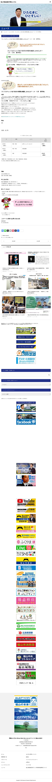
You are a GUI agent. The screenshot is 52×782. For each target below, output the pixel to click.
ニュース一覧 (5, 237)
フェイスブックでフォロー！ (32, 759)
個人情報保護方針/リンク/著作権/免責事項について (36, 767)
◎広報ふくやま (10, 237)
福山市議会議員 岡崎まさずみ (8, 2)
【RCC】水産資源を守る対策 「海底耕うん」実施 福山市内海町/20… (38, 292)
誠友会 (27, 756)
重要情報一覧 (4, 756)
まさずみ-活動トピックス (31, 754)
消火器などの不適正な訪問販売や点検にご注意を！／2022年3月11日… (13, 269)
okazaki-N (7, 235)
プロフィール (4, 759)
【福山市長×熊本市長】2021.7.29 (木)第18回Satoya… (38, 314)
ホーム (2, 754)
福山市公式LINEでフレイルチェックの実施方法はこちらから (13, 116)
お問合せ (28, 762)
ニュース (3, 767)
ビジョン (3, 762)
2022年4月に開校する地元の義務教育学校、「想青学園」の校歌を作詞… (38, 269)
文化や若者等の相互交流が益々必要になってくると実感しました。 (13, 315)
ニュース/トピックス (5, 764)
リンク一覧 (28, 764)
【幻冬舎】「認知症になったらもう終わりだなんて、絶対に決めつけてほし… (13, 292)
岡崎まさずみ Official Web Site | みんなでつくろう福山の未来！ (26, 738)
